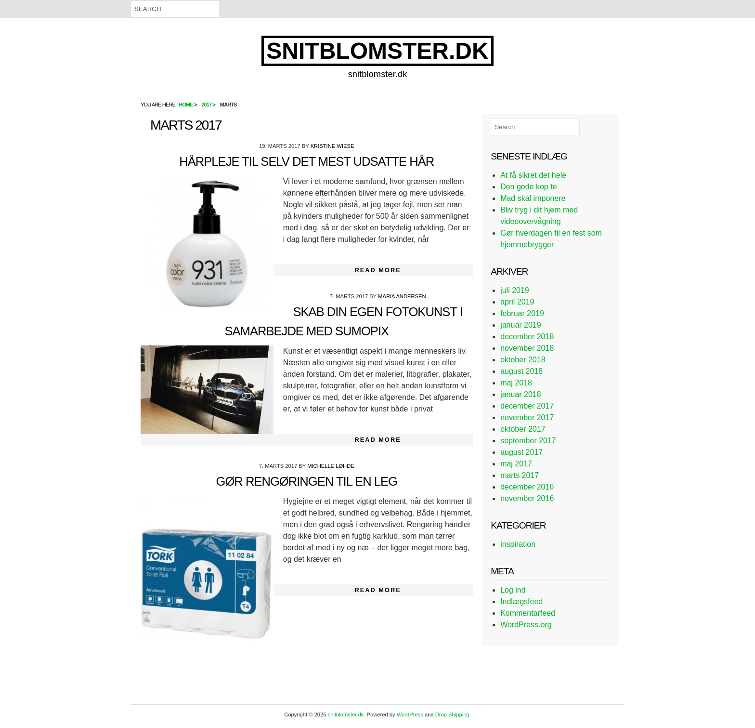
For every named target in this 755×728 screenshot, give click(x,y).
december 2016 (527, 487)
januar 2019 (520, 325)
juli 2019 (514, 290)
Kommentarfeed (527, 613)
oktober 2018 (522, 360)
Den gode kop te (528, 187)
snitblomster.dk (377, 51)
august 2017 (521, 452)
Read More (378, 270)
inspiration (517, 544)
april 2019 (517, 302)
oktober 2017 (522, 429)
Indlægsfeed (521, 601)
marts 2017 (519, 475)
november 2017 (527, 417)
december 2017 (527, 406)
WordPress (410, 714)
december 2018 (527, 336)
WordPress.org (525, 625)
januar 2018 (520, 394)
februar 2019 (522, 313)
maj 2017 (516, 464)
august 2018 (521, 371)
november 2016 (527, 498)
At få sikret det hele (533, 175)
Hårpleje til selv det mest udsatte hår (306, 161)
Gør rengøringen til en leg (306, 481)
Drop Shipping (452, 714)
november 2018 (527, 348)
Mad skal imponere (532, 198)
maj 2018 (516, 383)
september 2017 (528, 441)
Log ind (513, 590)
